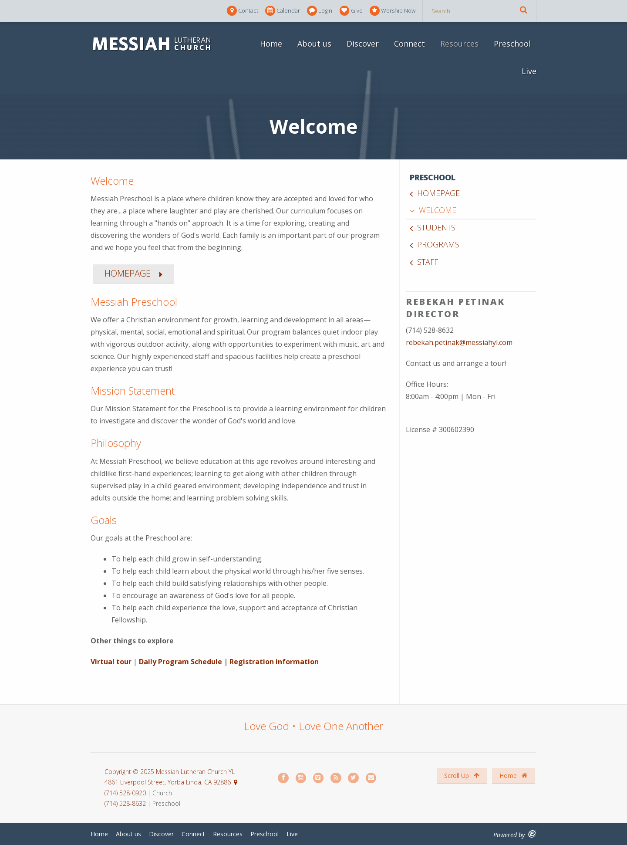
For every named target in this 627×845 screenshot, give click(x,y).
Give (351, 11)
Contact (242, 11)
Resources (459, 43)
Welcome (437, 210)
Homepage (438, 193)
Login (319, 11)
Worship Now (392, 11)
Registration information (274, 661)
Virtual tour (112, 661)
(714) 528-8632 (125, 803)
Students (436, 227)
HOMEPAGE (127, 273)
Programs (438, 244)
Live (529, 71)
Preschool (512, 43)
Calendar (282, 11)
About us (314, 43)
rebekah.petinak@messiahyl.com (459, 342)
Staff (427, 262)
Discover (363, 43)
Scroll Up (461, 775)
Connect (409, 43)
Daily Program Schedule (180, 661)
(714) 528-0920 (126, 793)
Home (271, 43)
